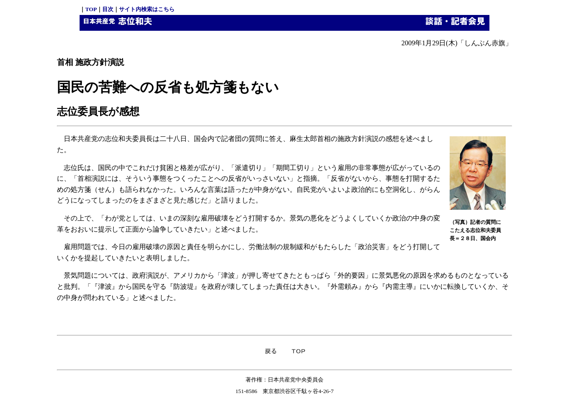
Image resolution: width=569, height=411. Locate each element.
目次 (107, 9)
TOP (91, 9)
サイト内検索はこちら (147, 9)
